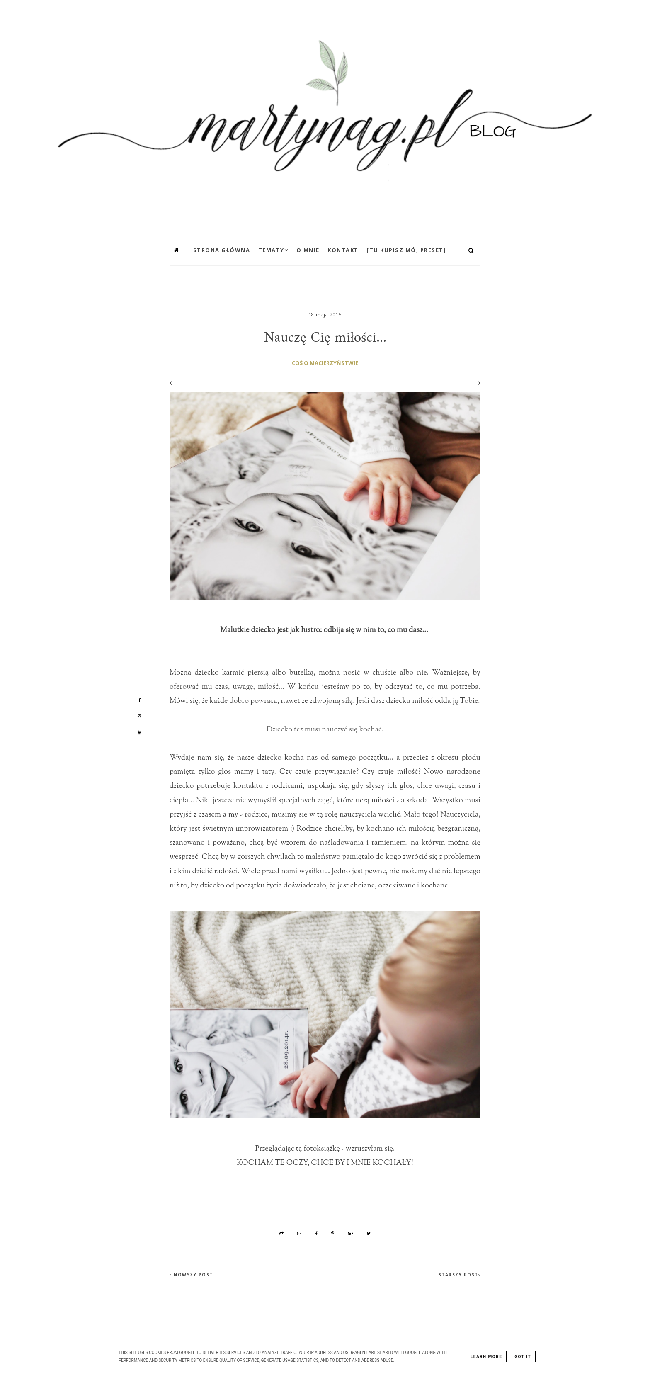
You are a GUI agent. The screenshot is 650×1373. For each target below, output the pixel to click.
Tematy (271, 250)
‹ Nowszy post (191, 1275)
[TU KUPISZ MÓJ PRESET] (406, 250)
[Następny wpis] (475, 383)
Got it (522, 1356)
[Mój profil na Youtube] (139, 732)
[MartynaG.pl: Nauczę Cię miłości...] (325, 114)
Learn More (486, 1356)
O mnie (308, 250)
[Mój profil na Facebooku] (139, 700)
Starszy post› (460, 1275)
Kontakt (343, 250)
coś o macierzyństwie (325, 363)
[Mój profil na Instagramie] (139, 716)
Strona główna (221, 250)
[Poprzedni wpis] (171, 382)
